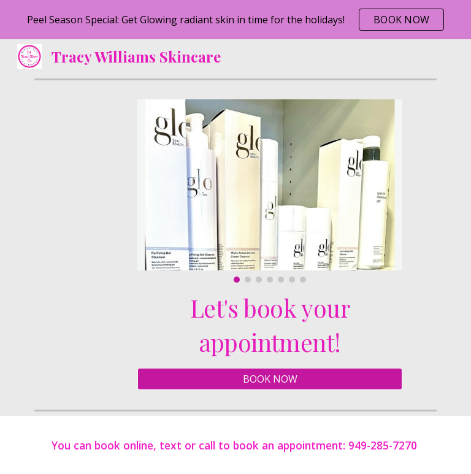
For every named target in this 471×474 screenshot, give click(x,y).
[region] (235, 19)
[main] (269, 325)
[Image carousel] (269, 191)
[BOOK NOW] (269, 379)
